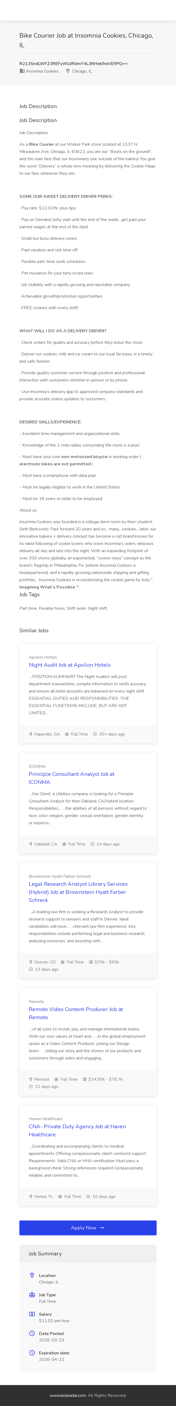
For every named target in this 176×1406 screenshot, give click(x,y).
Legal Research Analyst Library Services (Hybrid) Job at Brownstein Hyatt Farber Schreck (78, 892)
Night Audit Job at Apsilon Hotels (70, 665)
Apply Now (88, 1228)
